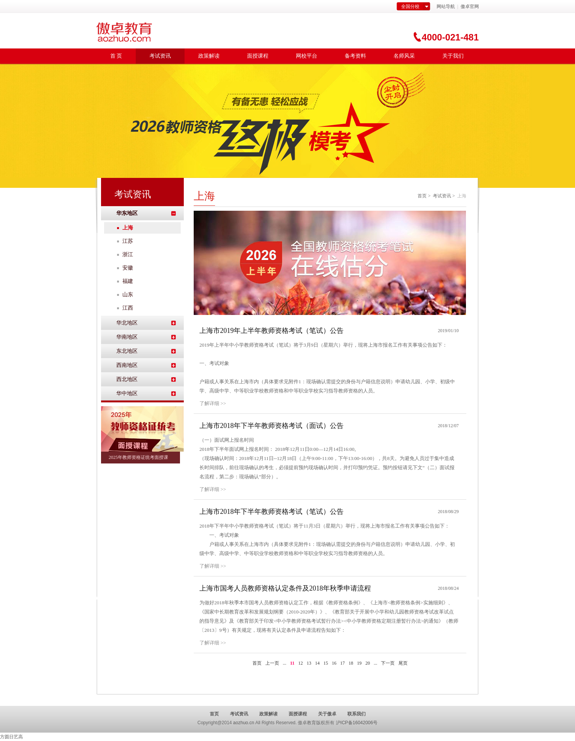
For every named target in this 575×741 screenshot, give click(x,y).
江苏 (127, 241)
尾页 (403, 663)
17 (342, 663)
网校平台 (306, 56)
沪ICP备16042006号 (356, 722)
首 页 (116, 56)
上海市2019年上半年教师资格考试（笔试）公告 (271, 330)
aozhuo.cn (243, 722)
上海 (127, 228)
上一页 (272, 663)
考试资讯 (160, 56)
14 (317, 663)
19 (359, 663)
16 (334, 663)
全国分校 (410, 6)
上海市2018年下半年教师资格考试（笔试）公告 (271, 511)
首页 (422, 196)
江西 (127, 308)
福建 (127, 281)
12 (300, 663)
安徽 (127, 268)
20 (367, 663)
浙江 (127, 254)
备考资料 (355, 56)
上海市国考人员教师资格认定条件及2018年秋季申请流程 (285, 588)
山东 (127, 294)
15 (325, 663)
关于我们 (453, 56)
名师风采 (404, 56)
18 (351, 663)
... (284, 663)
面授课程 (257, 56)
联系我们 (356, 714)
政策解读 (209, 56)
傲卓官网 (469, 6)
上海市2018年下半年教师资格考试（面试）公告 (271, 425)
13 (309, 663)
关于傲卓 (327, 714)
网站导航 (446, 6)
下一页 (388, 663)
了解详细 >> (212, 403)
